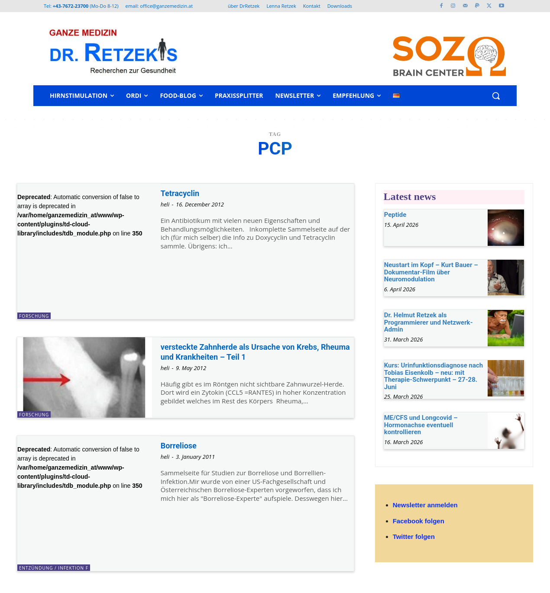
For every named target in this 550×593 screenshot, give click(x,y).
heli (165, 204)
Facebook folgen (418, 521)
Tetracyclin (183, 193)
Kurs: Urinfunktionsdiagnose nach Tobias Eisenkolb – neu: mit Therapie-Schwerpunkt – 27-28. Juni (433, 376)
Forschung (34, 316)
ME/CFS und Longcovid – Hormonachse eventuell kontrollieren (421, 425)
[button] (495, 95)
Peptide (395, 215)
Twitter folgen (414, 536)
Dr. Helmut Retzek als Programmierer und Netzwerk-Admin (428, 322)
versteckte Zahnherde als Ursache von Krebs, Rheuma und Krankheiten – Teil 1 (253, 352)
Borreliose (182, 445)
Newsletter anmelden (425, 505)
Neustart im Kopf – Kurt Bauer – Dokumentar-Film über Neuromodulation (431, 272)
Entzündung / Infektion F (53, 568)
